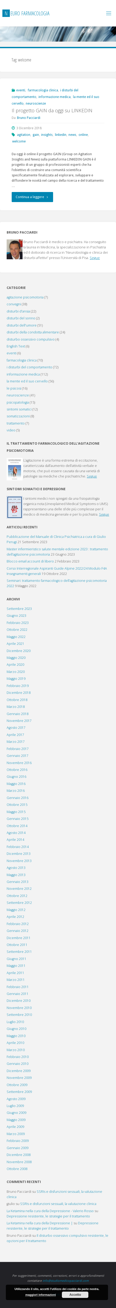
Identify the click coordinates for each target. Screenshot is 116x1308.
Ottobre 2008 (17, 1169)
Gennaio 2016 (17, 798)
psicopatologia (18, 402)
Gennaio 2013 (17, 882)
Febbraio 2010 (18, 1057)
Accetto (75, 1295)
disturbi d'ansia (18, 311)
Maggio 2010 (16, 1036)
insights (47, 135)
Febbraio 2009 (18, 1141)
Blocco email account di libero (30, 561)
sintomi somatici (19, 409)
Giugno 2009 (16, 1112)
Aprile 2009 (15, 1126)
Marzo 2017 (16, 741)
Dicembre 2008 (19, 1155)
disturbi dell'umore (22, 325)
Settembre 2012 (19, 902)
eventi (20, 90)
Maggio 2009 (16, 1120)
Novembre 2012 (19, 888)
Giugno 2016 (16, 776)
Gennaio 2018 (17, 714)
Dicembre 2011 (19, 938)
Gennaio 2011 (17, 994)
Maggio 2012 (16, 910)
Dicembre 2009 (19, 1071)
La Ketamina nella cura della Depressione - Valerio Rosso (50, 1211)
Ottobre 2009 (17, 1085)
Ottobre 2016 (17, 769)
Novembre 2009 (19, 1077)
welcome (19, 141)
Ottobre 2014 (17, 826)
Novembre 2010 (19, 1008)
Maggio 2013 (16, 875)
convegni (14, 304)
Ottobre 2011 (17, 945)
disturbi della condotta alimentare (33, 332)
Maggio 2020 (16, 657)
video (11, 430)
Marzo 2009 (16, 1134)
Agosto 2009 (16, 1099)
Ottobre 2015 (17, 804)
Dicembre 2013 (19, 853)
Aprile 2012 (15, 916)
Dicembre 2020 (19, 651)
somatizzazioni (18, 416)
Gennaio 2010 (17, 1063)
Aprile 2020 (15, 664)
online (83, 135)
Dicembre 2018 (19, 692)
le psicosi (14, 388)
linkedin (60, 135)
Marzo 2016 (16, 790)
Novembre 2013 (19, 861)
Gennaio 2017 (17, 755)
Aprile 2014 (15, 839)
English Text (16, 346)
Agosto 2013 (16, 867)
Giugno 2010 (16, 1028)
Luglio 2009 (15, 1106)
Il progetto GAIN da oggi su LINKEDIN (52, 110)
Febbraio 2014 (18, 847)
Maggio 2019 (16, 678)
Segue (95, 258)
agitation (23, 135)
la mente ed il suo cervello (27, 381)
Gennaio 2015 (17, 818)
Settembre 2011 (19, 951)
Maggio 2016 (16, 784)
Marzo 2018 (16, 706)
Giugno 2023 (16, 615)
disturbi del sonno (21, 318)
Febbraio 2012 (18, 924)
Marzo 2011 (16, 979)
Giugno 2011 (16, 959)
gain (36, 135)
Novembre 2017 (19, 720)
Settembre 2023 (19, 608)
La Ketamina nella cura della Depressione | (40, 1223)
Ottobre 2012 (17, 896)
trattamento (16, 423)
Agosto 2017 (16, 727)
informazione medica (54, 97)
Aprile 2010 (15, 1043)
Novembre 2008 (19, 1162)
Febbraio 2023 (18, 622)
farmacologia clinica (43, 90)
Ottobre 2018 (17, 700)
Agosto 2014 (16, 833)
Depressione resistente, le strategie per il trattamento (48, 1216)
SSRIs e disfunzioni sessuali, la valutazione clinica (58, 1204)
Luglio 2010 (15, 1022)
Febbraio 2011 (18, 987)
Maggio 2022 (16, 637)
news (72, 135)
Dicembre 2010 (19, 1000)
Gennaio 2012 (17, 930)
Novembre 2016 (19, 763)
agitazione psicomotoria (25, 297)
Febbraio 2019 (18, 686)
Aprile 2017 (15, 735)
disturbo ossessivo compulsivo (31, 339)
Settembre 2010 (19, 1014)
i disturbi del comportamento (29, 367)
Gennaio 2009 (17, 1148)
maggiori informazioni (40, 1294)
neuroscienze (36, 103)
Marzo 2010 (16, 1050)
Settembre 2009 (19, 1092)
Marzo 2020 (16, 671)
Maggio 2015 (16, 812)
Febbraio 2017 (18, 749)
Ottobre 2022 (17, 629)
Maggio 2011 (16, 965)
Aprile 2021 (15, 643)
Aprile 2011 (15, 973)
